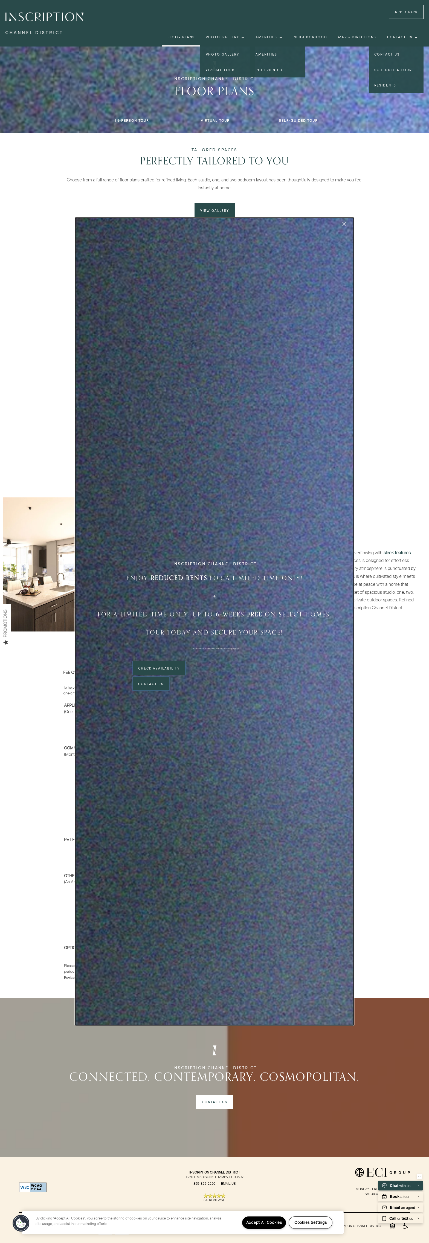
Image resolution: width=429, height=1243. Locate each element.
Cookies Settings (310, 1223)
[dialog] (214, 621)
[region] (183, 1222)
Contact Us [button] (151, 684)
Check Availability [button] (159, 668)
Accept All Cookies (264, 1223)
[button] (21, 1223)
